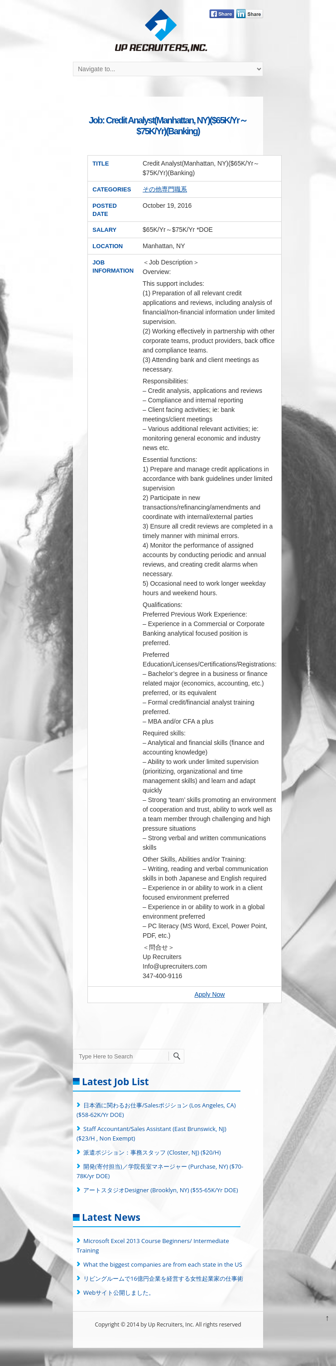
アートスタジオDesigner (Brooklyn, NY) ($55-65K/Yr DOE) (160, 1190)
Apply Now (209, 994)
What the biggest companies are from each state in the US (162, 1264)
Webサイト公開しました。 (118, 1292)
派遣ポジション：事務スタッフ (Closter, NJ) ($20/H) (152, 1152)
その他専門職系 (165, 189)
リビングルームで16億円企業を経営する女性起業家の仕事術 (163, 1278)
